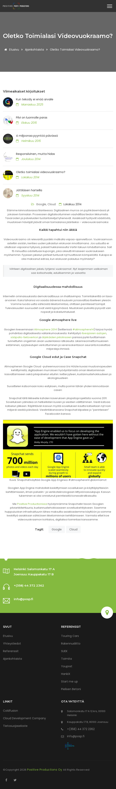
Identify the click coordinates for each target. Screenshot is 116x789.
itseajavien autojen (94, 333)
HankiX (65, 674)
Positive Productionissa (32, 504)
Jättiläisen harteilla (29, 190)
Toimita (66, 659)
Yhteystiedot (12, 644)
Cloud (73, 529)
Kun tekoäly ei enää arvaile (34, 99)
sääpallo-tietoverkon (24, 337)
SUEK (64, 651)
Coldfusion (10, 711)
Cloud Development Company (24, 718)
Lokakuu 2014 (70, 204)
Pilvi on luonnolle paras (31, 118)
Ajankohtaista (34, 50)
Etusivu (11, 50)
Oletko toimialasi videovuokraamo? (40, 172)
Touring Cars (70, 636)
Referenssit (11, 651)
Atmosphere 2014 (45, 329)
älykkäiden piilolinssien (57, 337)
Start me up (69, 681)
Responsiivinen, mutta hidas (35, 154)
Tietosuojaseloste (15, 726)
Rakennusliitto (70, 644)
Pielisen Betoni (71, 689)
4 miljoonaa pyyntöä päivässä (37, 136)
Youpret (66, 666)
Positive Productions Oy (45, 770)
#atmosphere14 (83, 329)
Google (57, 529)
